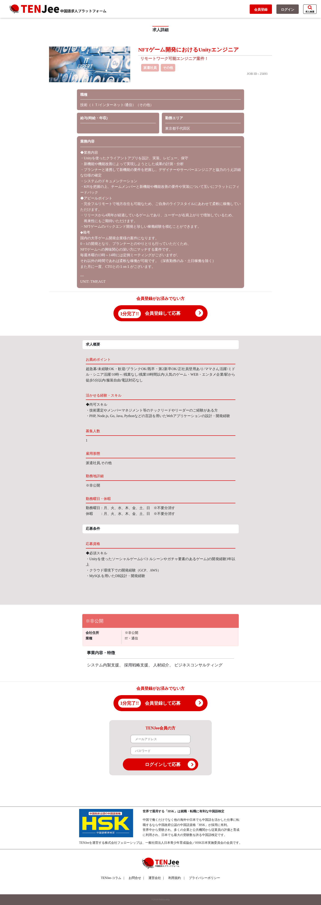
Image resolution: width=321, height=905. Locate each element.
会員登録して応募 (163, 313)
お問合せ (136, 878)
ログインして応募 (170, 764)
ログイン (287, 9)
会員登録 (261, 9)
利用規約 (174, 878)
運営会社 (156, 878)
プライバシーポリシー (204, 878)
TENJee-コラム (112, 878)
